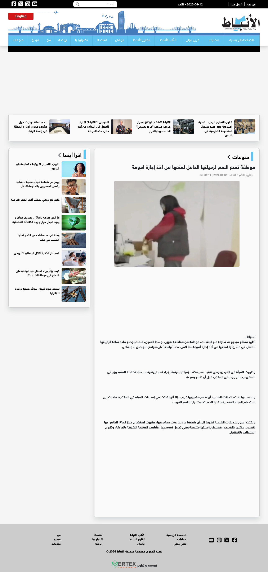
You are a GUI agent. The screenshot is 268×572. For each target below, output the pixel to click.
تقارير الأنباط (141, 40)
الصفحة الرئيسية (241, 40)
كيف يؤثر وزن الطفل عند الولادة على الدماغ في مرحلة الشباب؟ (37, 272)
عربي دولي (192, 40)
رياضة (62, 40)
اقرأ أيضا (71, 154)
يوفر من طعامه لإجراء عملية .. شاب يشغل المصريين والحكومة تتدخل (38, 183)
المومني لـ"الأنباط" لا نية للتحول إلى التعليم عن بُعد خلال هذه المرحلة (93, 126)
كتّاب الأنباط (168, 40)
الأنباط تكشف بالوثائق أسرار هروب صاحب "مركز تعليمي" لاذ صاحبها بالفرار (153, 126)
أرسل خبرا (236, 4)
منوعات (18, 40)
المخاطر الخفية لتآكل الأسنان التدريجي (36, 252)
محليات (213, 40)
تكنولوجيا (81, 40)
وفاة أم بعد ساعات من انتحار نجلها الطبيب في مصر (38, 237)
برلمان (119, 40)
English (21, 16)
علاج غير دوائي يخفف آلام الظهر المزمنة (35, 199)
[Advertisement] (134, 83)
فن (48, 40)
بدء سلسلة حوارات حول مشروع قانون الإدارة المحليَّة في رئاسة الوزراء (30, 126)
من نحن (251, 4)
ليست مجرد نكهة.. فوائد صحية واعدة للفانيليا (37, 290)
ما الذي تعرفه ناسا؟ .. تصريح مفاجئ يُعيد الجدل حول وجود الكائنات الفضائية (35, 219)
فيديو (35, 40)
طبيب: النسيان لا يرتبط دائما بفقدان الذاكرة (37, 166)
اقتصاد (102, 40)
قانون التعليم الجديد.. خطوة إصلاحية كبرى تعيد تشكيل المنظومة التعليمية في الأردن (215, 128)
